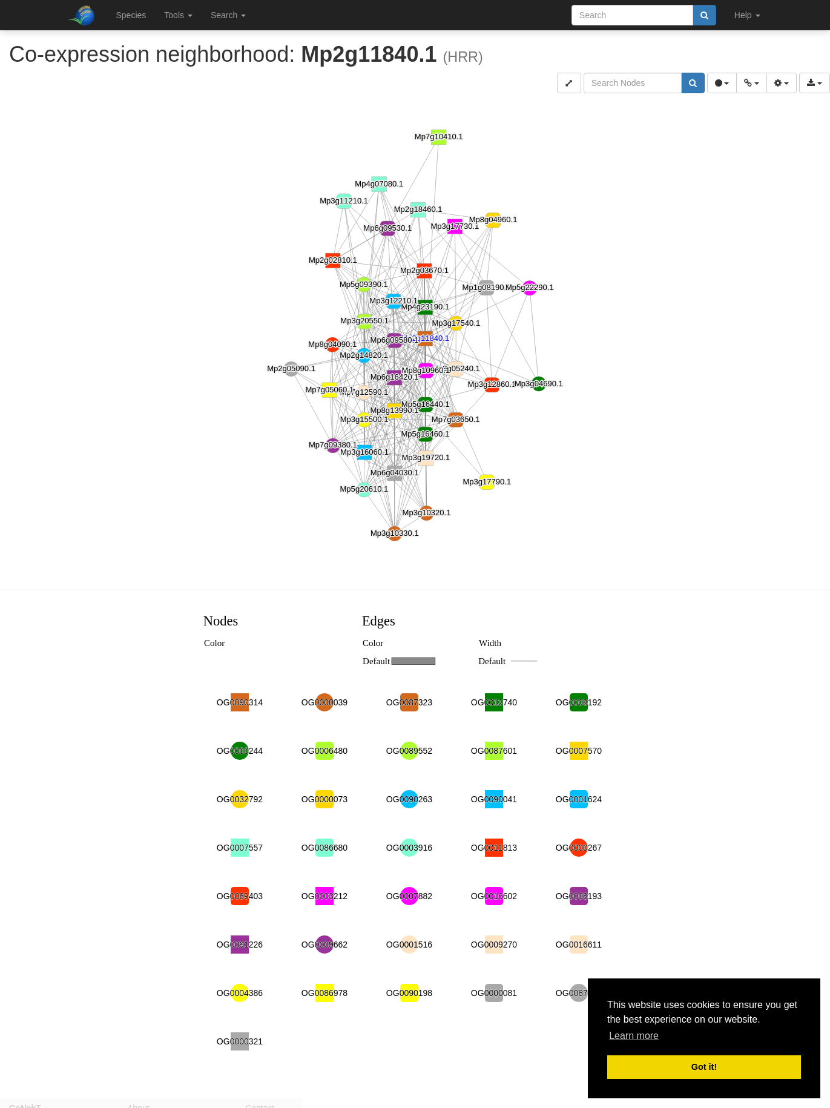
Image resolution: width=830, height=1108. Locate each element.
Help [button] (747, 15)
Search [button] (228, 15)
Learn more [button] (634, 1036)
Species (131, 15)
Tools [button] (178, 15)
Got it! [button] (704, 1067)
